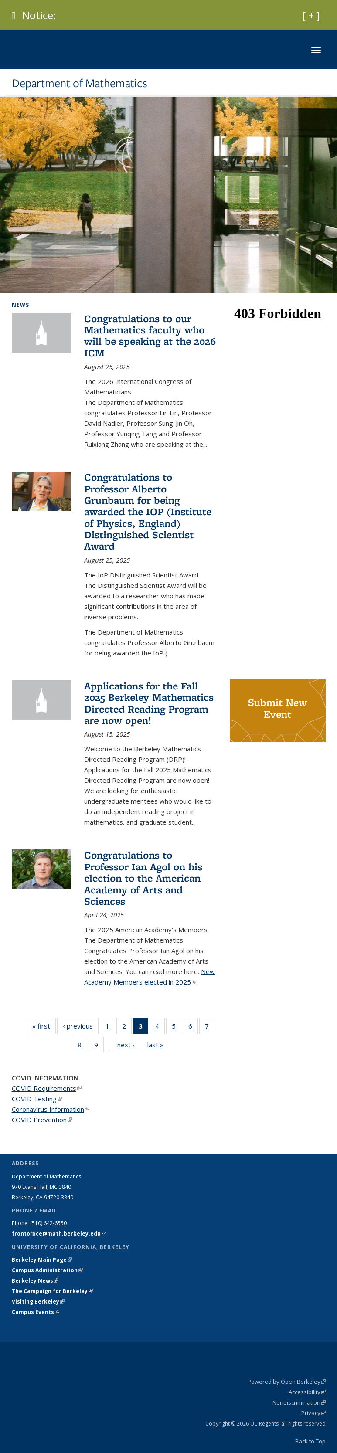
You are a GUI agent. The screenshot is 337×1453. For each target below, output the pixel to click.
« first (44, 1025)
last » (158, 1044)
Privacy (313, 1413)
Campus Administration (47, 1270)
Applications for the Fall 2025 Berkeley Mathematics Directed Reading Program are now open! (149, 703)
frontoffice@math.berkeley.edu (59, 1233)
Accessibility (307, 1392)
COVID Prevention (42, 1119)
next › (128, 1044)
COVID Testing (37, 1098)
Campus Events (35, 1312)
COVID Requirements (47, 1088)
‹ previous (81, 1025)
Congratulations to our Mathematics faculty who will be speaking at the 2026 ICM (150, 336)
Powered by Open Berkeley (287, 1381)
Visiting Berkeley (38, 1301)
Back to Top (310, 1441)
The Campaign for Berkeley (52, 1291)
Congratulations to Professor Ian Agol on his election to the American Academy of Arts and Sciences (143, 878)
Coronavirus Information (50, 1109)
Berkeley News (35, 1280)
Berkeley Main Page (42, 1259)
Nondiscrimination (299, 1402)
